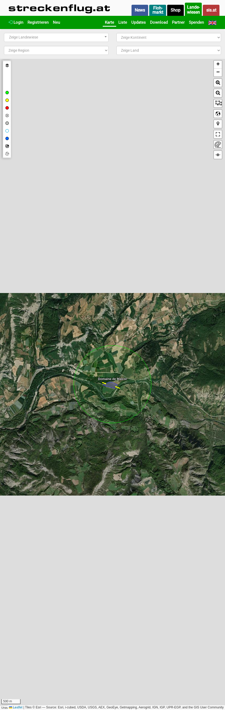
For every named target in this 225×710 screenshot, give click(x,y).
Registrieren (38, 22)
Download (159, 22)
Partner (178, 22)
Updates (138, 22)
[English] (212, 22)
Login (15, 22)
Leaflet (15, 707)
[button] (218, 65)
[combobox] (56, 37)
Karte (109, 22)
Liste (122, 22)
